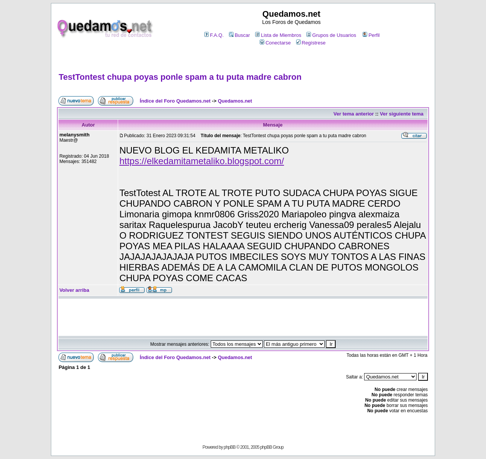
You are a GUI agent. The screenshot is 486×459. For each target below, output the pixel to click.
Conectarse (275, 43)
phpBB (229, 447)
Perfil (371, 35)
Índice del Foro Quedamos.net (175, 101)
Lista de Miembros (278, 35)
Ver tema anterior (353, 114)
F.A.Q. (214, 35)
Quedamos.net (235, 101)
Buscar (239, 35)
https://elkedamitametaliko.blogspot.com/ (201, 161)
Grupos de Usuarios (331, 35)
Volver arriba (74, 290)
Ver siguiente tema (401, 114)
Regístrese (311, 43)
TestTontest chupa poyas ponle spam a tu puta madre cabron (179, 77)
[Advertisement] (243, 59)
